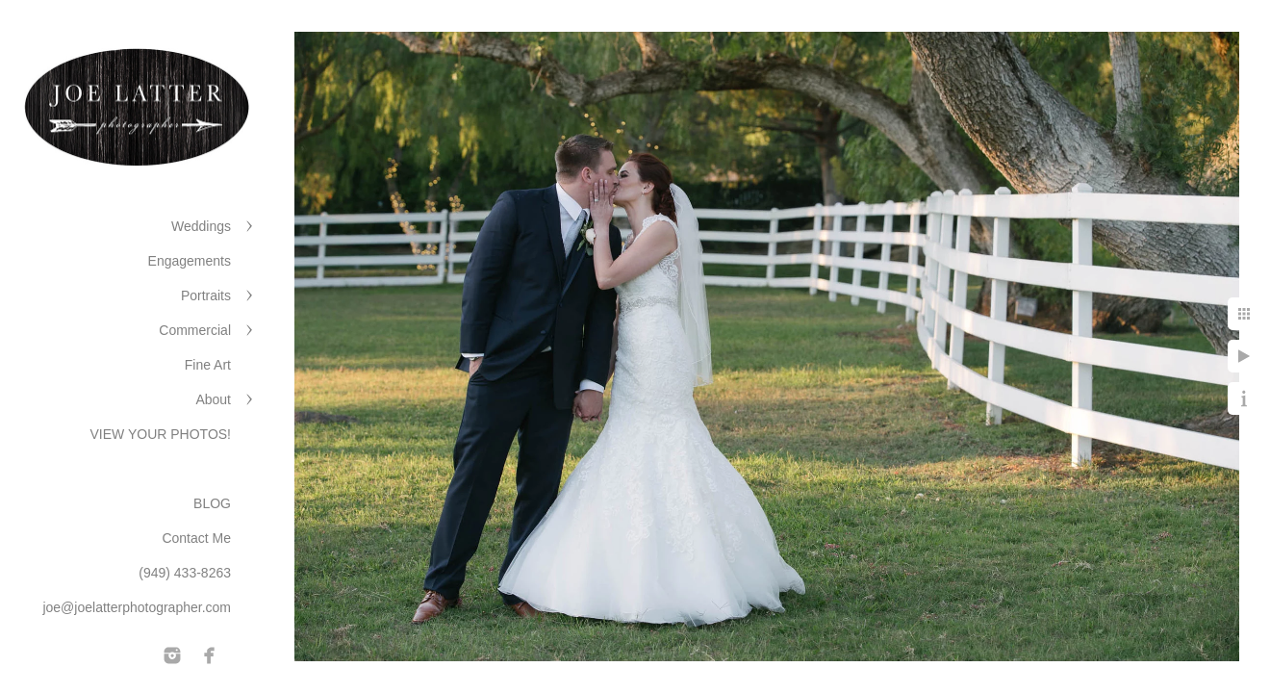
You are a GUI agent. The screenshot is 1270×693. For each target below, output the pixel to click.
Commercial (195, 330)
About (213, 399)
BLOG (212, 503)
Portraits (206, 295)
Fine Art (208, 364)
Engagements (189, 261)
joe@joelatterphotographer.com (136, 607)
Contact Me (196, 538)
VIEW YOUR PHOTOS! (160, 434)
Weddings (201, 226)
